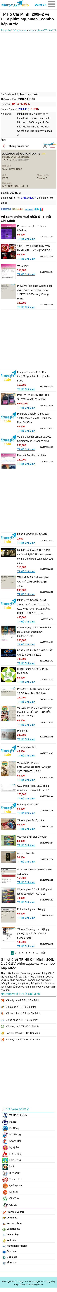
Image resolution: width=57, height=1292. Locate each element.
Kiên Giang (11, 1153)
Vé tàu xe (9, 1218)
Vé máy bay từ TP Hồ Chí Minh (23, 1039)
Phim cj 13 (23, 730)
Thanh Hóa (11, 1179)
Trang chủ (6, 30)
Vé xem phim (20, 30)
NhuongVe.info (14, 4)
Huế (8, 1166)
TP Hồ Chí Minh (14, 1115)
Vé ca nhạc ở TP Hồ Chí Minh (22, 1020)
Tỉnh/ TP (9, 1263)
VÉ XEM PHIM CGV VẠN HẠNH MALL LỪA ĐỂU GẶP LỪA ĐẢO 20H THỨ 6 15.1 (34, 712)
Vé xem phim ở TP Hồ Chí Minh (23, 1013)
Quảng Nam (12, 1185)
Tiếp (43, 952)
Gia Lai (9, 1204)
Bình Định (11, 1172)
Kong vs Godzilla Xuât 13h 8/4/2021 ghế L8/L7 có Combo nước (33, 376)
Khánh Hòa (12, 1141)
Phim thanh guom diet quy (31, 909)
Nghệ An (10, 1147)
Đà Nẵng (10, 1128)
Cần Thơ (10, 1198)
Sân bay (9, 1252)
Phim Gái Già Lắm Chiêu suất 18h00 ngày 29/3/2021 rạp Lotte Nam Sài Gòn (34, 418)
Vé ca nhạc (10, 1235)
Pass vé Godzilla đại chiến (31, 455)
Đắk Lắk (10, 1192)
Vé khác (9, 1240)
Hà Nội (9, 1121)
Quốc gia (9, 1257)
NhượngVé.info (8, 1281)
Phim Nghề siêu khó (28, 804)
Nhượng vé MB (13, 1212)
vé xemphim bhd (26, 853)
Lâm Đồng (11, 1160)
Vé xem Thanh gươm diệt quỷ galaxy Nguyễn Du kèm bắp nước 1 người (33, 933)
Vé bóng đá (11, 1229)
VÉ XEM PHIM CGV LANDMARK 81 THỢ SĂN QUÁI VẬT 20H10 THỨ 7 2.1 (34, 767)
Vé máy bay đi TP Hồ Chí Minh (22, 1000)
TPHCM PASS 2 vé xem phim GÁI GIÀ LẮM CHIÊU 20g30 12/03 (33, 581)
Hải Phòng (11, 1134)
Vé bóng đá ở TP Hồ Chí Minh (22, 1026)
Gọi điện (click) (44, 197)
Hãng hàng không (14, 1246)
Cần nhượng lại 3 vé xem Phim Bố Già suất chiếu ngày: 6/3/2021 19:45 (34, 631)
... (37, 952)
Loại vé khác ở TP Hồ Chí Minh (23, 1033)
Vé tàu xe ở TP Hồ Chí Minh (21, 1007)
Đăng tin (40, 4)
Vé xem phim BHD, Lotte (30, 820)
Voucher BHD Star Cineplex (32, 836)
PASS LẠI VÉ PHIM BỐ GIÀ (32, 534)
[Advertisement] (28, 61)
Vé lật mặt (22, 266)
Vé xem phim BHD (27, 747)
